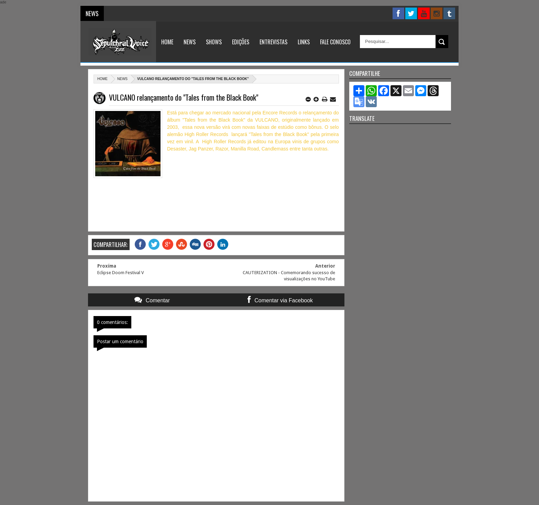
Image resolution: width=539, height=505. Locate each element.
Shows (214, 42)
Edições (240, 42)
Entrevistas (273, 42)
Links (304, 42)
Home (167, 42)
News (190, 42)
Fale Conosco (335, 42)
